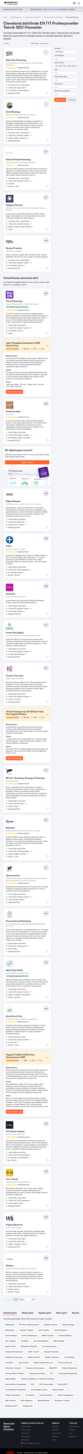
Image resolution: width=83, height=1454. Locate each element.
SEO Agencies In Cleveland (53, 17)
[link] (74, 3)
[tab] (10, 1313)
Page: (22, 1299)
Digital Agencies (16, 17)
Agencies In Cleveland (32, 17)
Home (5, 17)
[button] (45, 43)
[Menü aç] (78, 3)
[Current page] (27, 1299)
